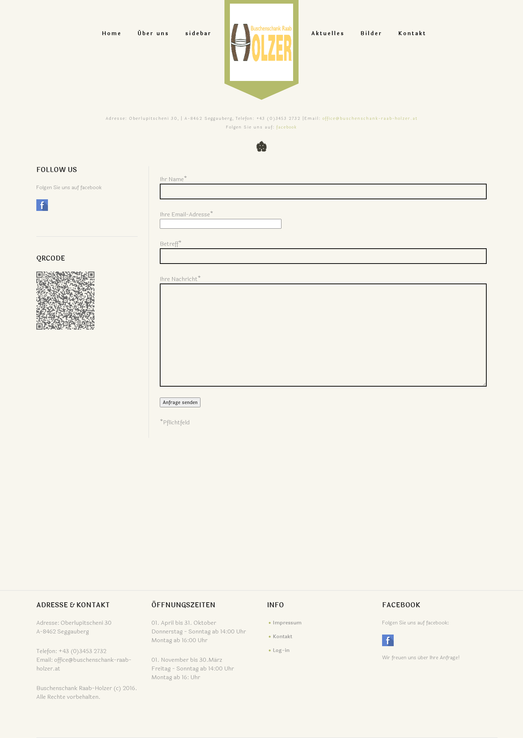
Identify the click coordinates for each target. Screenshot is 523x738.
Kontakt (412, 33)
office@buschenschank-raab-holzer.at (370, 118)
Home (112, 33)
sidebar (198, 33)
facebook (286, 127)
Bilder (371, 33)
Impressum (287, 623)
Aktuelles (328, 33)
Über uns (153, 33)
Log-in (281, 650)
